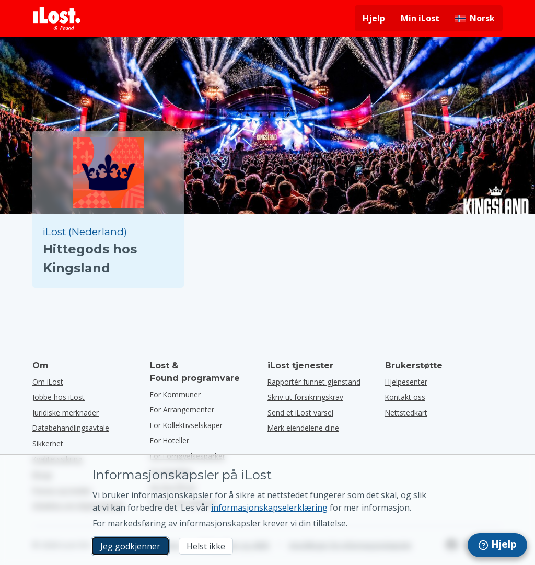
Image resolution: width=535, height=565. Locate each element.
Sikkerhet (47, 443)
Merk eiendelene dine (303, 428)
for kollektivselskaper (186, 425)
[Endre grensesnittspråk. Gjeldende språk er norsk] (475, 18)
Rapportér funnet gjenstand (314, 382)
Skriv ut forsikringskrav (305, 397)
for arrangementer (182, 409)
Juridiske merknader (65, 413)
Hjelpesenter (406, 382)
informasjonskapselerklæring (269, 507)
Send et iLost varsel (300, 413)
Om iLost (47, 382)
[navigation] (497, 545)
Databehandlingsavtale (70, 428)
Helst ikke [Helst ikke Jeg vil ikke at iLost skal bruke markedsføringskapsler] (206, 546)
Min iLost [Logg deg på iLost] (420, 18)
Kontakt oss (405, 397)
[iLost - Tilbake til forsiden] (57, 18)
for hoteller (169, 440)
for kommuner (175, 394)
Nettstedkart (406, 413)
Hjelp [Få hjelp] (374, 18)
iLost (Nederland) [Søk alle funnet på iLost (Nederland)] (85, 232)
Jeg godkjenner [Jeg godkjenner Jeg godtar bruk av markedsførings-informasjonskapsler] (130, 546)
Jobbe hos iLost (58, 397)
